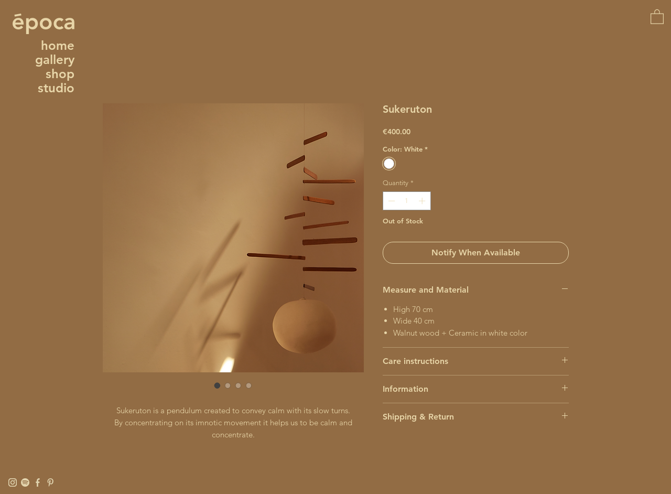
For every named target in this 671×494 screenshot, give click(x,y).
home (57, 45)
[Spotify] (25, 482)
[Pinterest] (50, 482)
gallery (54, 59)
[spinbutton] (406, 201)
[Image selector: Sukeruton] (217, 385)
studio (56, 88)
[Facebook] (38, 482)
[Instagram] (12, 482)
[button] (657, 16)
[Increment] (423, 201)
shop (60, 74)
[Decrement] (390, 201)
